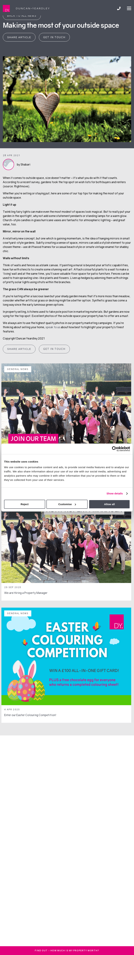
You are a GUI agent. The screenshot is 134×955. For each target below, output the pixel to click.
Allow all (109, 504)
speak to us (53, 327)
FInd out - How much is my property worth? (67, 950)
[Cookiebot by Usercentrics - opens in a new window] (114, 448)
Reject (24, 504)
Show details (115, 493)
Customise (67, 504)
